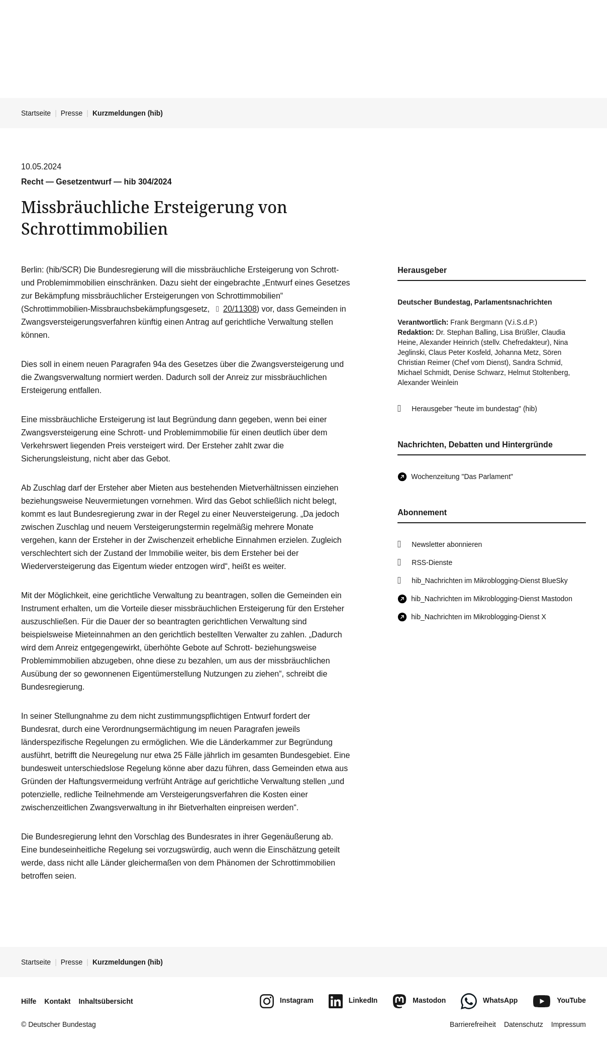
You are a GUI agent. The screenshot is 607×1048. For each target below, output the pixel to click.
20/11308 (234, 309)
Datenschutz (523, 1024)
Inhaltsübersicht (105, 1001)
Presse (72, 113)
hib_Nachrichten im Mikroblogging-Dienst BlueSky (489, 581)
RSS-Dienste (432, 562)
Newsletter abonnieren (447, 544)
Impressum (568, 1024)
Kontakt (57, 1001)
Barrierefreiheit (473, 1024)
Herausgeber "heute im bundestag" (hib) (474, 409)
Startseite (36, 113)
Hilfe (28, 1001)
